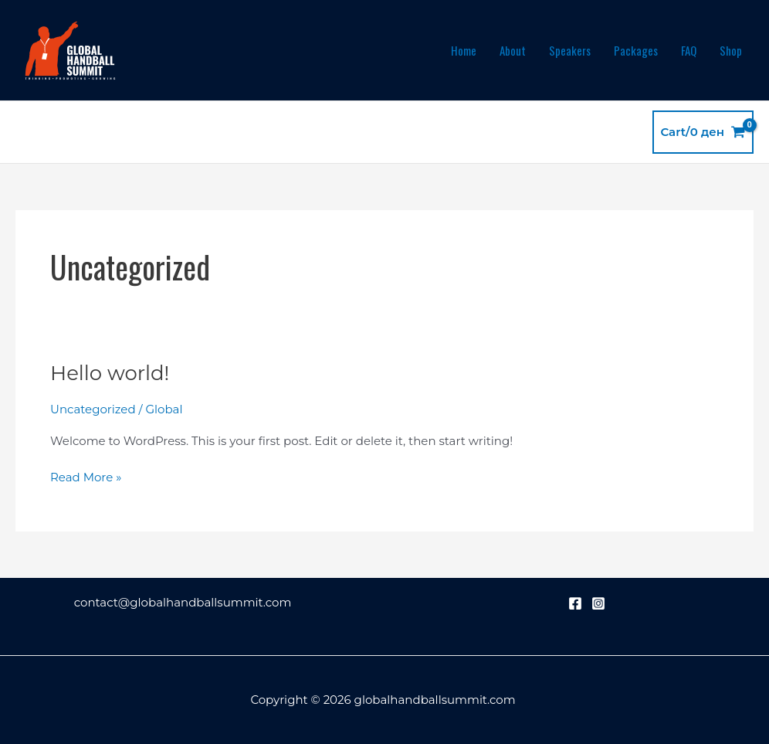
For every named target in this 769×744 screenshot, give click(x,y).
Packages (636, 50)
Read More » (85, 476)
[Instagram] (598, 603)
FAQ (688, 50)
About (513, 50)
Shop (731, 50)
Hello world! (109, 373)
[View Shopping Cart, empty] (703, 132)
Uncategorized (93, 409)
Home (463, 50)
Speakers (570, 50)
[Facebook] (575, 603)
